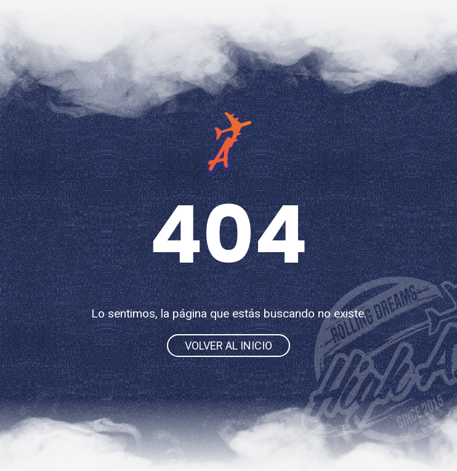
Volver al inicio (228, 345)
